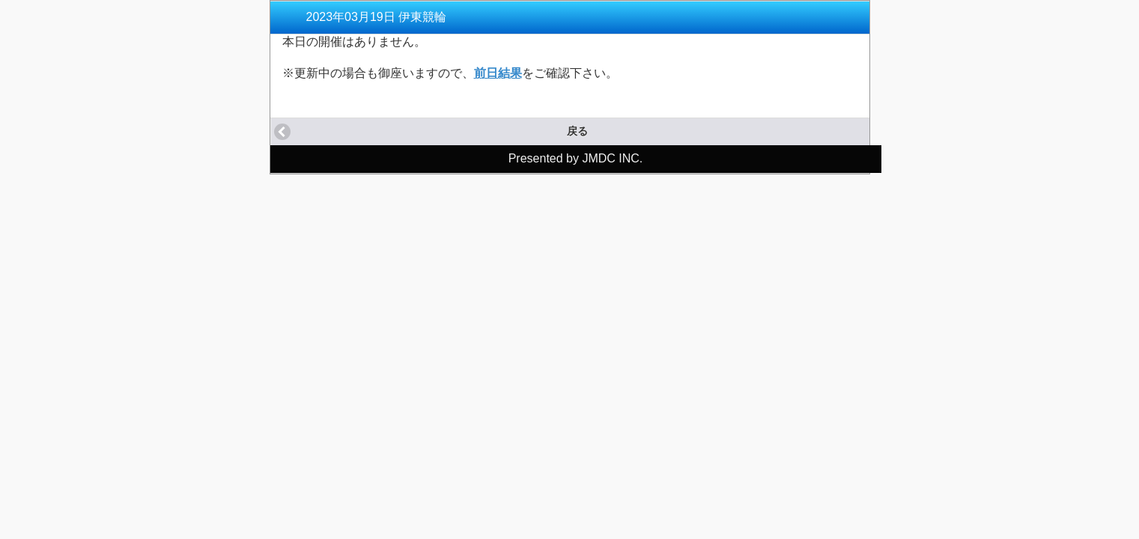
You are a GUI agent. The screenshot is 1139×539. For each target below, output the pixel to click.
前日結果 (498, 73)
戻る (577, 131)
